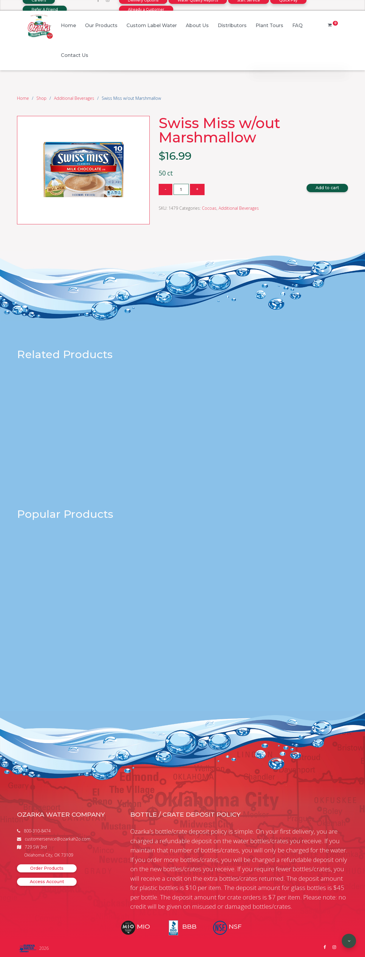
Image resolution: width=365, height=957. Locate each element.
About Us (197, 25)
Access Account (47, 881)
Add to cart (327, 187)
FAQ (297, 25)
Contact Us (74, 55)
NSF (235, 926)
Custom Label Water (151, 25)
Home (68, 25)
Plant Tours (269, 25)
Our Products (101, 25)
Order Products (47, 868)
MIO (143, 926)
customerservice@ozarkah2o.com (57, 839)
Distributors (232, 25)
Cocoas (209, 208)
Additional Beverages (74, 98)
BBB (189, 926)
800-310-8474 (37, 831)
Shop (41, 98)
